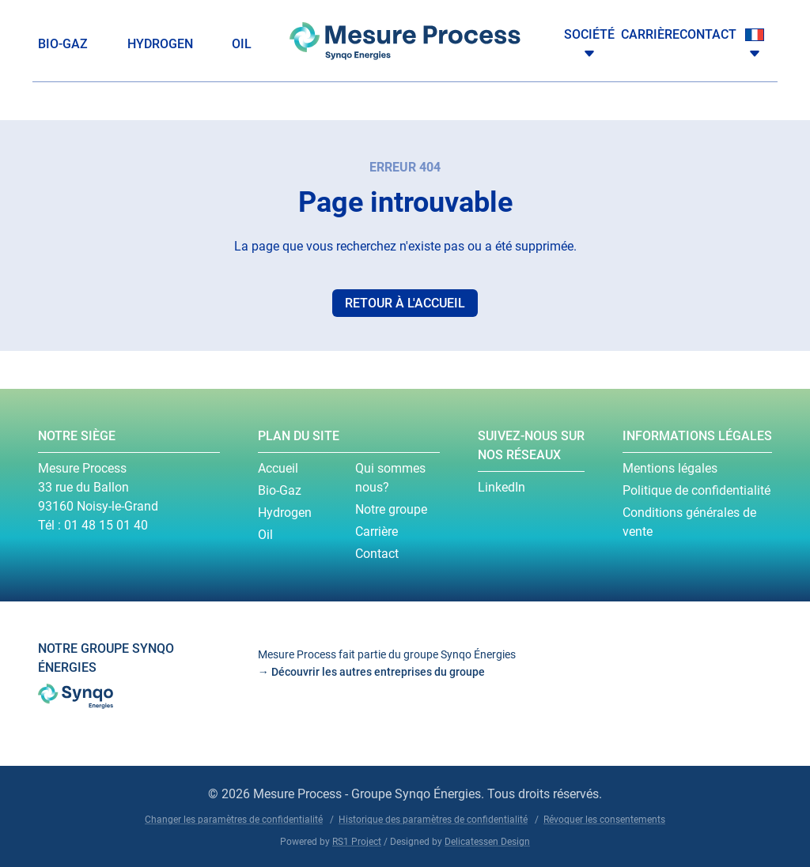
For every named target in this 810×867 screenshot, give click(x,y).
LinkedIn (501, 487)
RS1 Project (356, 841)
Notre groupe (391, 509)
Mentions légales (670, 468)
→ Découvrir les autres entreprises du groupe (371, 671)
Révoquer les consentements (604, 819)
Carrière (650, 34)
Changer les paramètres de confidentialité (234, 819)
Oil (242, 43)
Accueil (278, 468)
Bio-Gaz (63, 43)
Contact (707, 34)
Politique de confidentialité (696, 490)
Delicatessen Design (487, 841)
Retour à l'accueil (405, 303)
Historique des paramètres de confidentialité (433, 819)
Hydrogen (160, 43)
